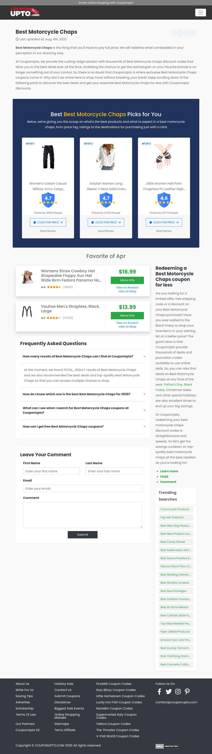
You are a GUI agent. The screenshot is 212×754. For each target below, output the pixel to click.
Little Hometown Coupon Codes (120, 696)
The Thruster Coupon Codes (117, 730)
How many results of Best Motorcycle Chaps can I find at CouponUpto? (78, 356)
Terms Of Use (26, 714)
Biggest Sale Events (69, 708)
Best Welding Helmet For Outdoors (183, 575)
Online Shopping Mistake (67, 716)
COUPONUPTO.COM (49, 745)
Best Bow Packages (173, 591)
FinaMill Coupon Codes (113, 684)
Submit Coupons (67, 696)
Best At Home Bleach (175, 607)
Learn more (169, 471)
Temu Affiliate (64, 730)
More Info (127, 280)
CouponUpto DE (28, 730)
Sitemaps (61, 724)
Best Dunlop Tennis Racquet (179, 648)
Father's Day (173, 384)
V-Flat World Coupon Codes (117, 736)
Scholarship (25, 708)
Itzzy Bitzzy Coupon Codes (116, 690)
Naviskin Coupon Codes (114, 708)
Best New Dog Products (176, 526)
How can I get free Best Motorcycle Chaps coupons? (63, 426)
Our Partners (25, 724)
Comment (31, 498)
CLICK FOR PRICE (48, 222)
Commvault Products (175, 509)
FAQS (164, 476)
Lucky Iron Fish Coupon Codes (119, 702)
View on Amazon (127, 287)
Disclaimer (62, 702)
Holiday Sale (63, 684)
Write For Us (24, 690)
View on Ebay (127, 291)
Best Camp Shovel (173, 542)
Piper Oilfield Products (175, 632)
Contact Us (62, 690)
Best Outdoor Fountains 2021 (179, 599)
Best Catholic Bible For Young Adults (185, 615)
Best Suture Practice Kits (177, 558)
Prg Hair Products (172, 517)
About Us (22, 684)
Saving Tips (24, 696)
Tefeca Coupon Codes (113, 724)
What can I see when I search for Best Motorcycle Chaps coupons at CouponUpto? (76, 410)
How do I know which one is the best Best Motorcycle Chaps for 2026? (76, 394)
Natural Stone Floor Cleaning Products (186, 566)
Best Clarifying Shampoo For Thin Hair (186, 656)
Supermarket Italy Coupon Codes (116, 716)
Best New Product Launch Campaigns (186, 534)
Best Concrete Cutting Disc (179, 664)
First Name (31, 463)
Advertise (23, 702)
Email (27, 480)
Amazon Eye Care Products (179, 640)
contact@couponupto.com (176, 702)
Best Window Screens (175, 583)
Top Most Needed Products (179, 623)
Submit (82, 534)
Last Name (94, 463)
